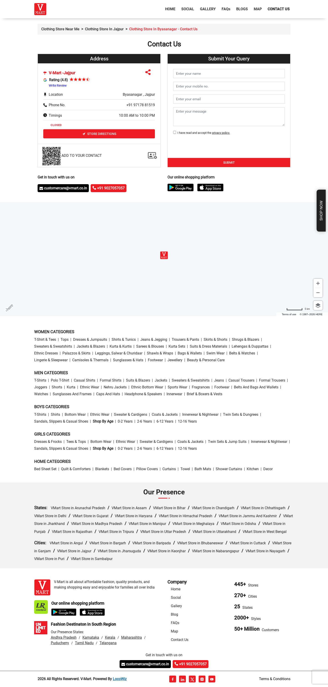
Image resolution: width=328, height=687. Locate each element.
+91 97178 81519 (140, 105)
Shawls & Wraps (160, 353)
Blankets (102, 469)
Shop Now (321, 211)
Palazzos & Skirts (76, 353)
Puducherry (60, 643)
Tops (65, 339)
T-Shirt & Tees (45, 339)
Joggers (40, 387)
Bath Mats (203, 469)
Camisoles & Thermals (90, 360)
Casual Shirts (84, 380)
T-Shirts (40, 380)
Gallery (208, 9)
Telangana (108, 643)
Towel (185, 469)
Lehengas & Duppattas (250, 346)
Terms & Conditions (274, 679)
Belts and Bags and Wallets (256, 387)
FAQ (226, 9)
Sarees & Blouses (150, 346)
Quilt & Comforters (76, 469)
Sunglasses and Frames (72, 394)
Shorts (57, 387)
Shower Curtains (229, 469)
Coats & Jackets (165, 414)
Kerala (110, 637)
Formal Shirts (110, 380)
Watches (41, 394)
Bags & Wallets (190, 353)
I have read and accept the (203, 132)
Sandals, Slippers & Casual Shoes (61, 421)
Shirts (55, 414)
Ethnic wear (89, 387)
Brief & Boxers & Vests (204, 394)
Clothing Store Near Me (60, 29)
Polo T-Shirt (60, 380)
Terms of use (289, 314)
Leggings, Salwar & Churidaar (118, 353)
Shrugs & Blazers (245, 339)
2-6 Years (144, 421)
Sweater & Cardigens (130, 414)
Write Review (58, 85)
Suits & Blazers (138, 380)
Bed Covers (123, 469)
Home (171, 8)
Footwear (155, 360)
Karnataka (90, 637)
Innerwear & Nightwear (200, 414)
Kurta (71, 387)
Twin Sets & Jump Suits (227, 441)
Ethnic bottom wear (147, 387)
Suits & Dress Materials (208, 346)
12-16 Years (187, 421)
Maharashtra (131, 637)
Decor (268, 469)
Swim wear (215, 353)
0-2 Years (125, 421)
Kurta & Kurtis (121, 346)
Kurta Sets (177, 346)
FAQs (175, 623)
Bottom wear (75, 414)
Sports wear (177, 387)
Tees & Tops (76, 441)
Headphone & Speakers (143, 394)
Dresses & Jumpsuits (90, 339)
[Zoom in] (318, 283)
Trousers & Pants (185, 339)
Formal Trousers (272, 380)
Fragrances (201, 387)
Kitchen (253, 469)
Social (187, 9)
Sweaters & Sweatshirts (53, 346)
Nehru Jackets (115, 387)
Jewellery (174, 360)
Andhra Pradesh (64, 637)
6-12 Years (164, 421)
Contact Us (279, 9)
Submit (229, 162)
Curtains (169, 469)
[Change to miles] (298, 309)
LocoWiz (120, 679)
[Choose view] (318, 305)
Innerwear (174, 394)
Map (258, 9)
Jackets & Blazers (91, 346)
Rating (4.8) (58, 80)
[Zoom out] (318, 292)
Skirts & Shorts (215, 339)
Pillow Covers (147, 469)
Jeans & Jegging (153, 339)
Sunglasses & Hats (128, 360)
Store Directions (99, 134)
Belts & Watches (242, 353)
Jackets (161, 380)
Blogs (242, 9)
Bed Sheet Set (45, 469)
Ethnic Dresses (46, 353)
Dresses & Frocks (48, 441)
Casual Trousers (241, 380)
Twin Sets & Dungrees (240, 414)
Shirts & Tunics (124, 339)
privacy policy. (221, 132)
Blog (174, 614)
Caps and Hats (108, 394)
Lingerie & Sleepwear (51, 360)
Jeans (219, 380)
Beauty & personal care (206, 360)
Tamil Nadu (84, 643)
